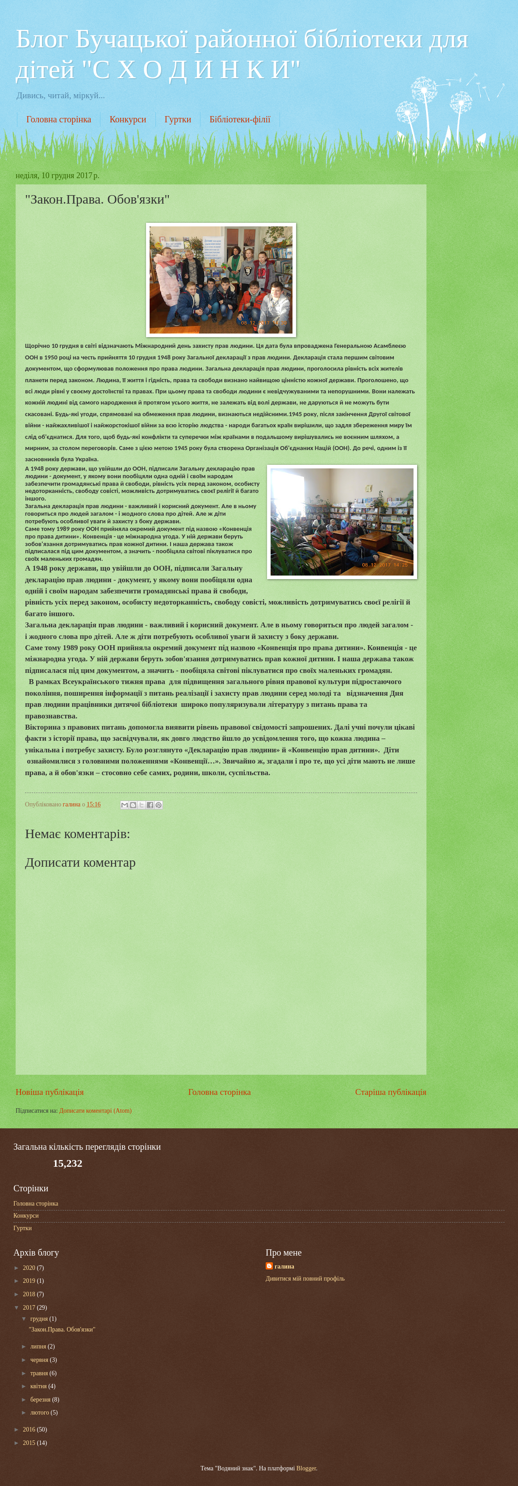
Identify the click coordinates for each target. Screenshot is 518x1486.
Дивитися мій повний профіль (305, 1278)
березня (41, 1399)
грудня (40, 1318)
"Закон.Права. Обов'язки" (62, 1329)
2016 (30, 1429)
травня (40, 1373)
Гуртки (178, 119)
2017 (30, 1307)
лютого (40, 1412)
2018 (30, 1294)
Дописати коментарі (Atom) (95, 1110)
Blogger (306, 1468)
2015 (30, 1443)
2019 (30, 1280)
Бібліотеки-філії (239, 119)
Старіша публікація (391, 1092)
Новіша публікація (50, 1092)
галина (284, 1266)
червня (40, 1360)
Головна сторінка (58, 119)
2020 (30, 1268)
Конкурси (127, 119)
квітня (39, 1386)
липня (39, 1346)
